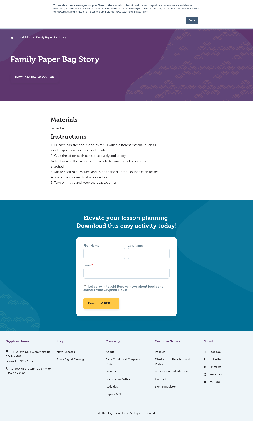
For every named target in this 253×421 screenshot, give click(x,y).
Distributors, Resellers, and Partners (172, 362)
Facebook (213, 352)
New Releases (66, 352)
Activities (25, 37)
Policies (160, 352)
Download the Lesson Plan (34, 77)
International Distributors (172, 371)
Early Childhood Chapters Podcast (123, 362)
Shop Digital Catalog (70, 359)
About (110, 352)
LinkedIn (212, 359)
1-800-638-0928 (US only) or (28, 368)
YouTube (212, 382)
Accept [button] (192, 20)
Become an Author (118, 379)
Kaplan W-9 (113, 394)
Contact (160, 379)
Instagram (213, 374)
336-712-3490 (15, 373)
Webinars (112, 371)
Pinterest (212, 367)
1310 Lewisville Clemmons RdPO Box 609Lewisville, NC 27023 (28, 356)
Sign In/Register (165, 386)
